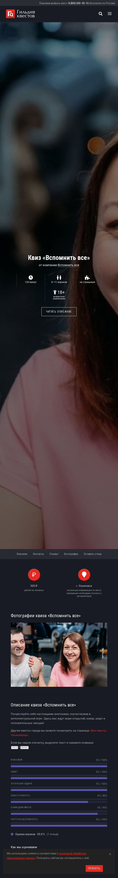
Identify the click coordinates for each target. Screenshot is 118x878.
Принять (94, 868)
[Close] (110, 853)
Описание (22, 553)
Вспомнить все (68, 265)
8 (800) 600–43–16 (78, 3)
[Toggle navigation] (109, 13)
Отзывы (54, 553)
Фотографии (71, 553)
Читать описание (59, 311)
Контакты (38, 553)
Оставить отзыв (93, 553)
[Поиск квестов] (100, 14)
